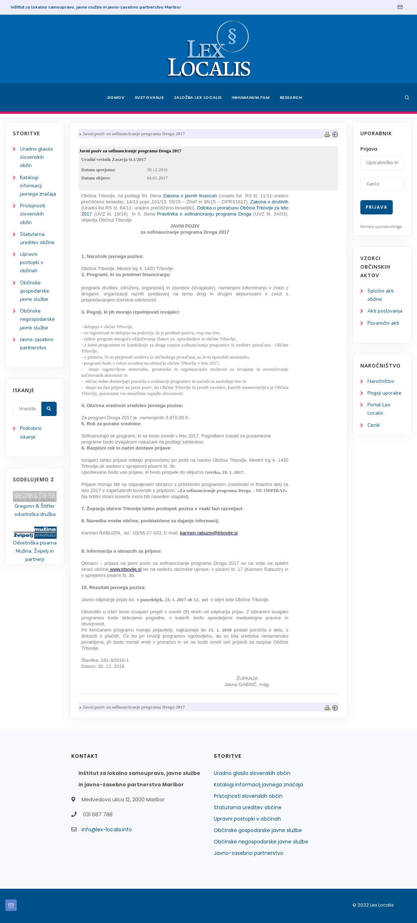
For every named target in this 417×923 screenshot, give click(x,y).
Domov (116, 97)
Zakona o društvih (269, 201)
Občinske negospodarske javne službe (37, 319)
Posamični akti (383, 323)
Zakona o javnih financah (190, 195)
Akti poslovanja (384, 311)
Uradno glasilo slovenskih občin (36, 157)
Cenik (373, 425)
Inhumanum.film (250, 97)
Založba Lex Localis (198, 97)
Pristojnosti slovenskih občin (32, 213)
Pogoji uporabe (384, 393)
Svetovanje (149, 97)
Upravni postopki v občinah (31, 262)
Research (291, 97)
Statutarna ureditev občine (248, 807)
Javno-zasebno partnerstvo (248, 853)
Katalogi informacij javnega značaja (38, 185)
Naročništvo (380, 381)
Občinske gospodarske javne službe (34, 291)
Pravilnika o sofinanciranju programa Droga (203, 214)
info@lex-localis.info (107, 829)
